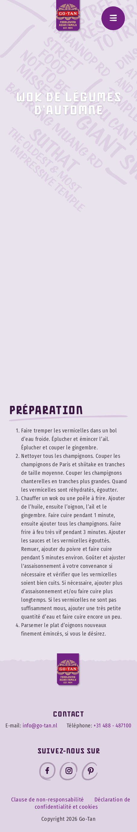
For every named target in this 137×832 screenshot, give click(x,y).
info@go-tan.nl (40, 726)
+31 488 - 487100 (113, 726)
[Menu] (113, 18)
